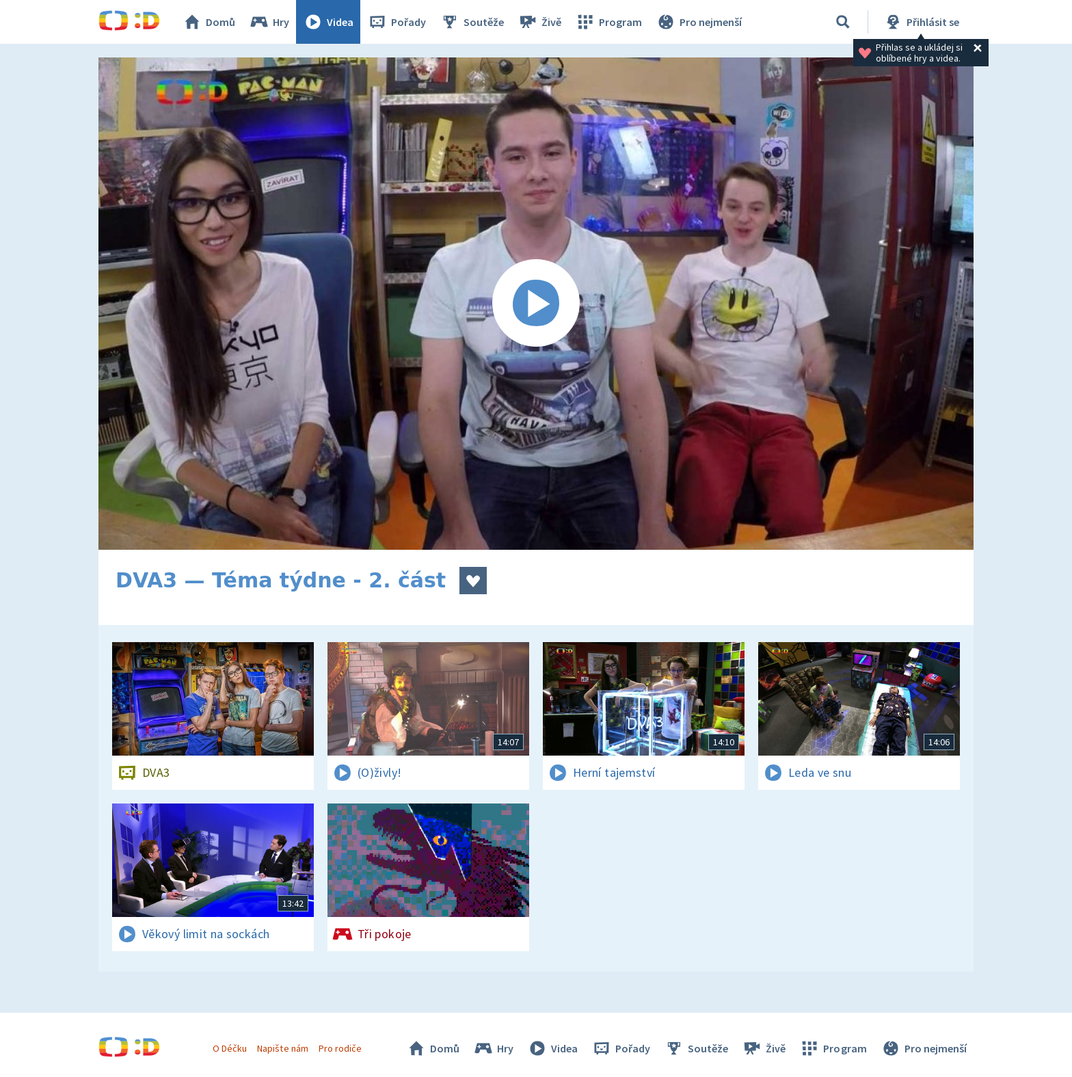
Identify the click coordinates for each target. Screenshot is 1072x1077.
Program (608, 22)
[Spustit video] (536, 303)
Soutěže (472, 22)
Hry (269, 22)
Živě (539, 22)
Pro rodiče (340, 1048)
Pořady (396, 22)
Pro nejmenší (699, 22)
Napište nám (282, 1048)
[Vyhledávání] (843, 22)
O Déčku (230, 1048)
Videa (328, 22)
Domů (208, 22)
